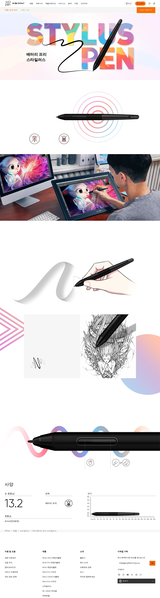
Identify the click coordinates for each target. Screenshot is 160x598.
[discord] (127, 561)
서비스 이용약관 (11, 559)
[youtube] (140, 561)
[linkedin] (136, 561)
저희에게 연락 (85, 554)
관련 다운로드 (10, 544)
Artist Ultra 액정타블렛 (51, 544)
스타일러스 (25, 531)
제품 (31, 3)
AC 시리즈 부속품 (49, 578)
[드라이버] (84, 3)
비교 (129, 3)
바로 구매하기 (146, 10)
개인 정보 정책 (11, 563)
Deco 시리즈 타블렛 (50, 563)
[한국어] (136, 567)
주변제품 (46, 582)
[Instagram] (119, 561)
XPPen (7, 531)
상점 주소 (9, 549)
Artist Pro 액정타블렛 (51, 549)
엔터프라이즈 (10, 554)
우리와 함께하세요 (87, 563)
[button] (149, 3)
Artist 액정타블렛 (49, 554)
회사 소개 (84, 549)
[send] (152, 550)
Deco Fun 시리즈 (49, 568)
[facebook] (123, 561)
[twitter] (132, 561)
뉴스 (82, 559)
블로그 (83, 544)
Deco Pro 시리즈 (49, 559)
